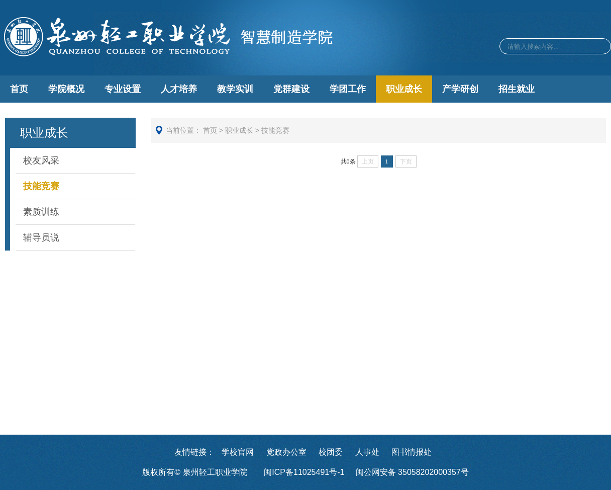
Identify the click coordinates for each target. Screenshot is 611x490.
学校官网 (238, 452)
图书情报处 (411, 452)
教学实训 (235, 89)
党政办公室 (286, 452)
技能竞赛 (41, 186)
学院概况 (66, 89)
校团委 (331, 452)
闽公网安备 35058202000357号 (412, 472)
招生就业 (516, 89)
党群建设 (291, 89)
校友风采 (41, 160)
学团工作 (348, 89)
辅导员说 (41, 237)
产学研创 (460, 89)
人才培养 (179, 89)
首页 (19, 89)
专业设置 (123, 89)
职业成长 (404, 89)
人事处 (367, 452)
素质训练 (41, 212)
